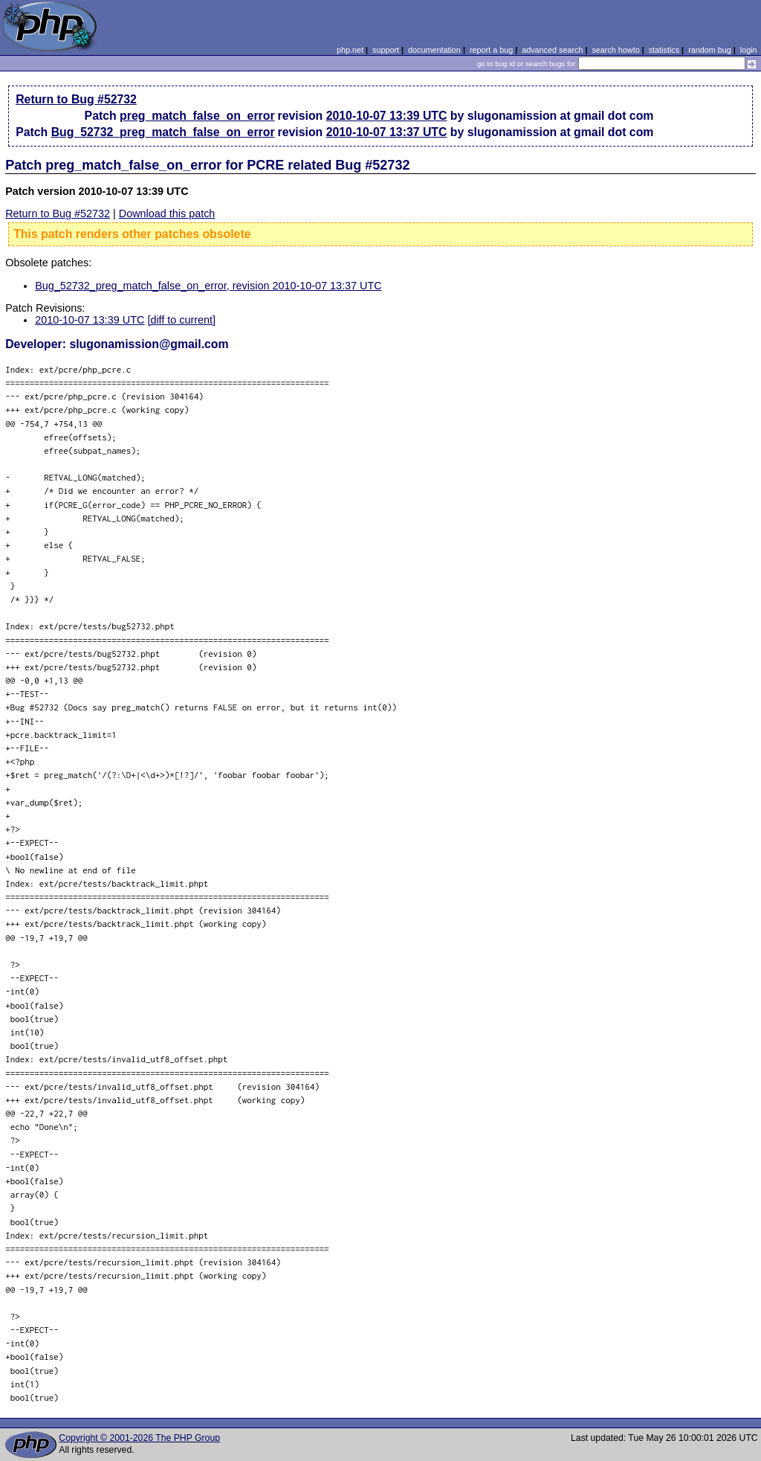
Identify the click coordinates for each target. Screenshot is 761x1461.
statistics (664, 49)
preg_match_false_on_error (197, 115)
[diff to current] (181, 320)
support (385, 49)
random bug (709, 49)
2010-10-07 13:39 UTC (386, 115)
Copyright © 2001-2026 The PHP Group (139, 1438)
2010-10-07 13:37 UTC (386, 132)
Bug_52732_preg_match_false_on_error (163, 132)
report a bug (491, 49)
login (748, 49)
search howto (615, 49)
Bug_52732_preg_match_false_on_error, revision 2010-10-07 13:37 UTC (208, 286)
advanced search (552, 49)
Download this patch (167, 213)
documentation (434, 49)
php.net (350, 49)
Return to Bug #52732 (76, 99)
